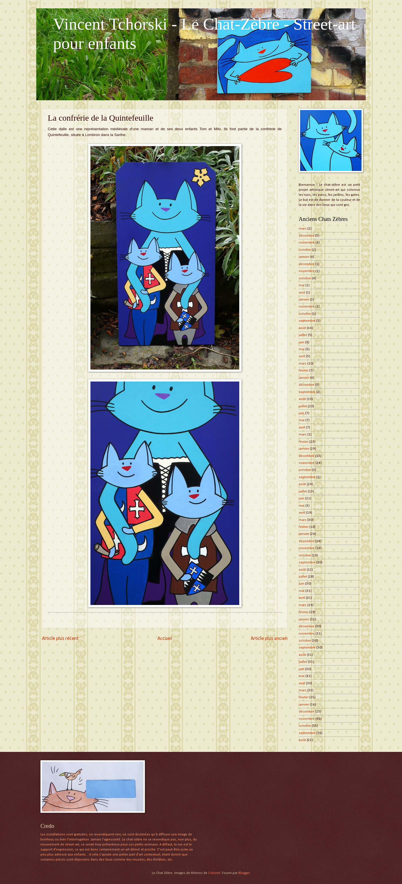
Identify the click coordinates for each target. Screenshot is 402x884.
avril (302, 292)
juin (301, 342)
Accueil (164, 638)
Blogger (244, 873)
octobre (305, 250)
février (303, 370)
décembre (306, 235)
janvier (304, 257)
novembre (307, 242)
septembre (307, 321)
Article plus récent (60, 638)
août (302, 328)
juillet (303, 335)
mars (303, 228)
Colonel (214, 873)
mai (302, 285)
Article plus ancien (269, 638)
